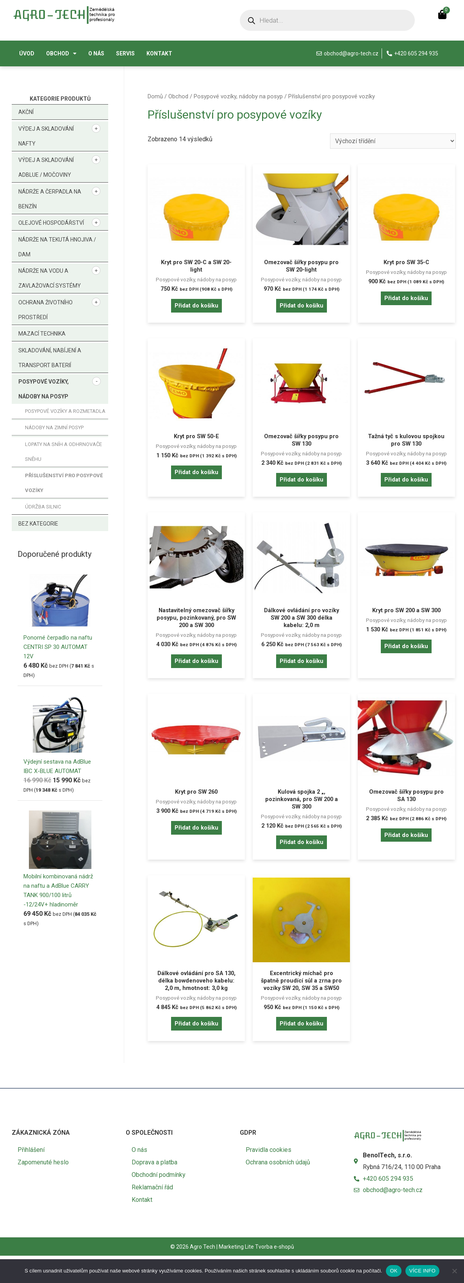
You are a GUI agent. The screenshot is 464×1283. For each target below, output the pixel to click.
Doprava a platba (154, 1189)
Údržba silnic (43, 507)
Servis (125, 53)
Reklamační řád (152, 1214)
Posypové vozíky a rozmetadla (65, 411)
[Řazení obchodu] (393, 141)
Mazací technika (42, 334)
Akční (26, 112)
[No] (454, 1271)
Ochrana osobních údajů (278, 1189)
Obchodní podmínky (159, 1202)
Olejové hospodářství (51, 223)
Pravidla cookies (268, 1177)
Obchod (61, 53)
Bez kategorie (38, 524)
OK (393, 1271)
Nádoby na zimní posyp (54, 427)
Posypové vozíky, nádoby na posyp (238, 96)
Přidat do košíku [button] (196, 308)
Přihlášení (31, 1177)
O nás (96, 53)
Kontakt (159, 53)
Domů (155, 96)
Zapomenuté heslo (43, 1189)
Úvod (26, 53)
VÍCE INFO (422, 1271)
